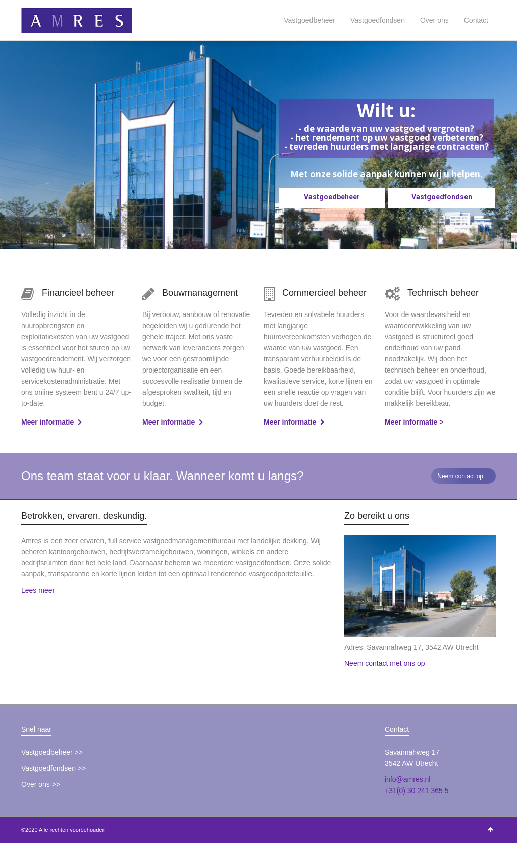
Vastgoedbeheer (309, 20)
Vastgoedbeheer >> (52, 752)
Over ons (434, 20)
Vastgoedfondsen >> (53, 768)
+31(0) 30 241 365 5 (417, 790)
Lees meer (38, 590)
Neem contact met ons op (384, 663)
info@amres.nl (407, 779)
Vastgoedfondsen (377, 20)
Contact (476, 20)
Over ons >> (40, 784)
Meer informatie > (414, 422)
